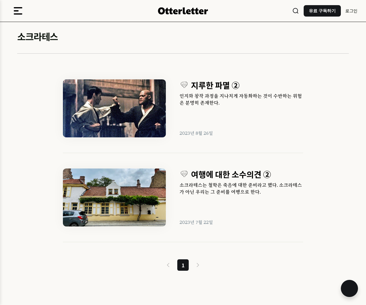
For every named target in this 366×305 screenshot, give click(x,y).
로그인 (351, 11)
